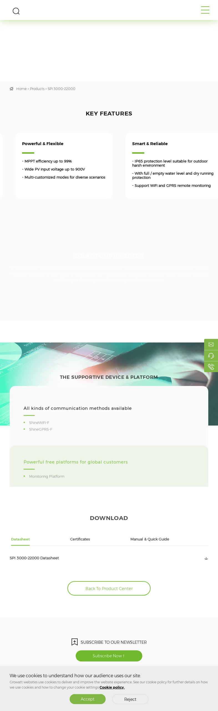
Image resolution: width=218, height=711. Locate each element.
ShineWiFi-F (40, 433)
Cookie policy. (112, 687)
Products (37, 89)
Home (21, 89)
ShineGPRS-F (41, 440)
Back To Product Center (109, 588)
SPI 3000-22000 (61, 89)
